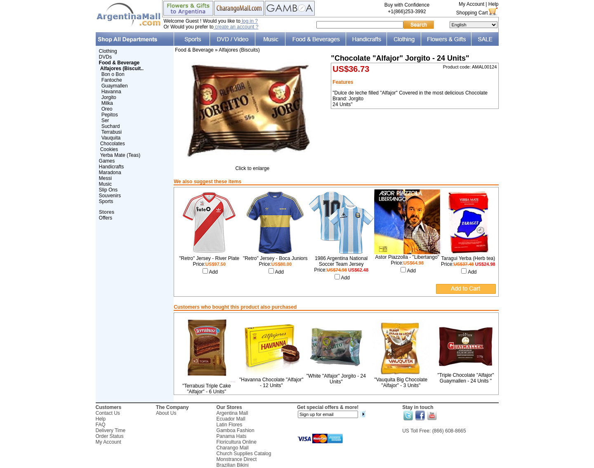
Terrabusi (111, 132)
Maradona (110, 172)
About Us (166, 413)
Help (493, 4)
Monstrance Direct (237, 459)
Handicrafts (111, 167)
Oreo (107, 109)
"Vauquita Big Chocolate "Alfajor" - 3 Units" (401, 382)
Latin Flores (230, 425)
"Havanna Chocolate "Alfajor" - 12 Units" (271, 382)
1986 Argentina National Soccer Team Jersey (341, 261)
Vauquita (110, 138)
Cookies (109, 149)
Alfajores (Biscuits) (239, 50)
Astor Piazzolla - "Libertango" (407, 257)
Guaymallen (114, 86)
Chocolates (112, 144)
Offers (105, 218)
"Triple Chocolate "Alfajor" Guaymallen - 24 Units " (465, 378)
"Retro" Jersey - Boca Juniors (275, 258)
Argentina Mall (232, 413)
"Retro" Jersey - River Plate (209, 258)
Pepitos (109, 115)
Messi (105, 178)
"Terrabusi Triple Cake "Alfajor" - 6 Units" (206, 389)
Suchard (110, 126)
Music (105, 184)
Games (107, 161)
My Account (471, 4)
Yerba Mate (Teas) (120, 155)
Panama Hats (232, 436)
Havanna (111, 92)
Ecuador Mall (231, 419)
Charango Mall (233, 448)
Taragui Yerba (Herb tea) (468, 258)
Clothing (108, 51)
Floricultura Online (237, 442)
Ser (105, 120)
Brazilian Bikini (233, 465)
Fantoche (111, 80)
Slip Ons (108, 190)
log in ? (249, 21)
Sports (106, 201)
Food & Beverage (194, 50)
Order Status (110, 436)
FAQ (101, 425)
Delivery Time (111, 430)
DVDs (105, 57)
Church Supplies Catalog (244, 453)
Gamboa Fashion (236, 430)
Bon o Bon (113, 74)
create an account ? (236, 27)
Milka (107, 103)
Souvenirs (110, 196)
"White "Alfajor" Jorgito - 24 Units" (336, 379)
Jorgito (108, 97)
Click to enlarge (252, 166)
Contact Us (108, 413)
